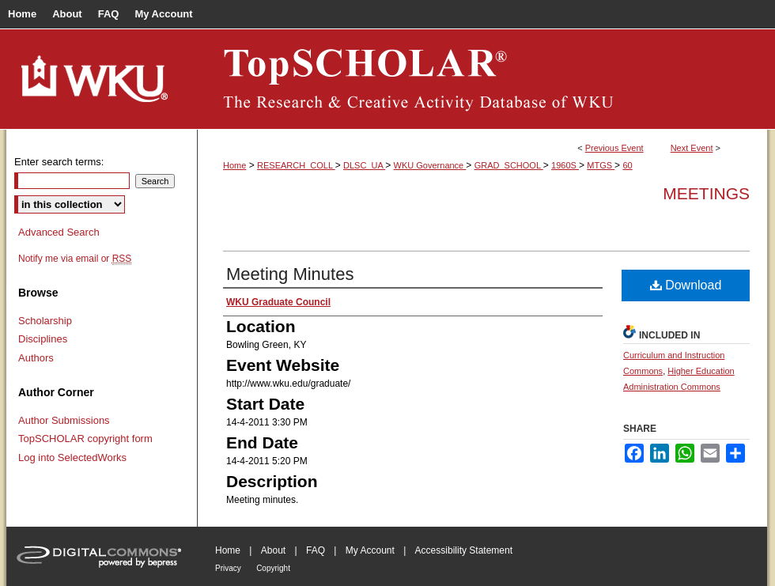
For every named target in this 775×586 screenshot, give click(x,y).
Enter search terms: (59, 162)
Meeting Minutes (289, 274)
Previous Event (614, 148)
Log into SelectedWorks (72, 457)
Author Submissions (64, 420)
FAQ (315, 550)
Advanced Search (59, 232)
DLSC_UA (364, 165)
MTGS (600, 165)
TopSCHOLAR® (482, 79)
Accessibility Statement (463, 550)
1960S (565, 165)
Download (686, 285)
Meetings (706, 193)
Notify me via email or (74, 258)
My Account (370, 550)
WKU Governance (430, 165)
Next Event (692, 148)
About (273, 550)
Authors (36, 358)
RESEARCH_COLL (296, 165)
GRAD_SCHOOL (508, 165)
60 (627, 165)
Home (234, 165)
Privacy (228, 568)
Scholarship (45, 321)
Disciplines (42, 339)
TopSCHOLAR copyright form (85, 438)
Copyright (273, 568)
